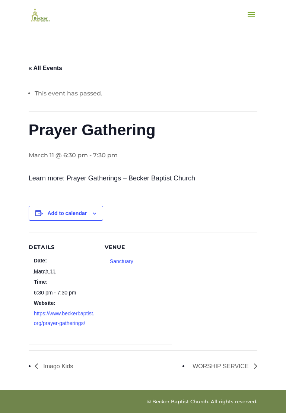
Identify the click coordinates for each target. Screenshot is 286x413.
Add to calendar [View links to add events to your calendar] (67, 213)
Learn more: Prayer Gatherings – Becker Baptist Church (112, 178)
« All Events (45, 68)
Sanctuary (121, 261)
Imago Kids (57, 366)
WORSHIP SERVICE (221, 366)
